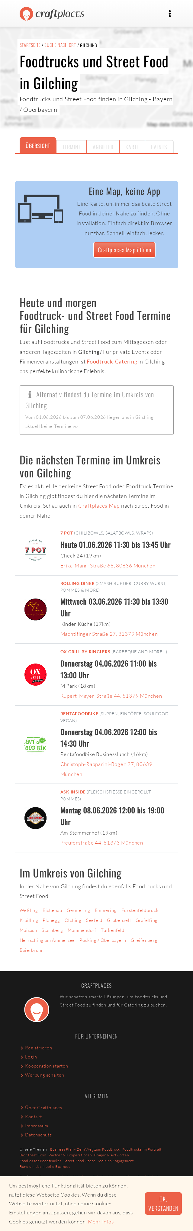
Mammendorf (82, 930)
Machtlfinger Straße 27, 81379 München (109, 634)
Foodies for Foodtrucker (41, 1160)
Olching (73, 920)
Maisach (28, 930)
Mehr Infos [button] (101, 1221)
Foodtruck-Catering (112, 361)
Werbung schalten (42, 1075)
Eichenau (52, 910)
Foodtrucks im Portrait (142, 1149)
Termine (71, 147)
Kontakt (31, 1117)
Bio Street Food (33, 1155)
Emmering (106, 910)
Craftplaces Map (99, 505)
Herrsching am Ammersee (47, 940)
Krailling (29, 920)
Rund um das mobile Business (45, 1166)
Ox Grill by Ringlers (85, 651)
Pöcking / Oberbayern (102, 940)
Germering (78, 910)
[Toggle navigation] (170, 14)
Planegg (51, 920)
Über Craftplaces (41, 1107)
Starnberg (52, 930)
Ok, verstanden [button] (163, 1203)
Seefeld (94, 920)
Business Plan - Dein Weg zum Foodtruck (85, 1149)
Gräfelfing (147, 920)
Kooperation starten (44, 1066)
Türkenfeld (112, 930)
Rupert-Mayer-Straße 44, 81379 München (111, 696)
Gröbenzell (119, 920)
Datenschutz (36, 1135)
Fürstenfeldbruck (140, 910)
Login (28, 1057)
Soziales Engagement (116, 1160)
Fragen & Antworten (111, 1155)
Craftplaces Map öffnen (124, 249)
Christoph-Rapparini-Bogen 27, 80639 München (106, 769)
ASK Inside (73, 792)
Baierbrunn (32, 950)
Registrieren (36, 1048)
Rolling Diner (77, 583)
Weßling (29, 910)
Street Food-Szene (79, 1160)
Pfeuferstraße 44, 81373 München (101, 842)
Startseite (30, 44)
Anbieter (103, 147)
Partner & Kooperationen (70, 1155)
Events (159, 147)
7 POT (66, 533)
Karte (132, 147)
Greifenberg (144, 940)
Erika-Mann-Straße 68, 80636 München (108, 565)
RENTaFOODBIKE (79, 713)
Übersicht (38, 146)
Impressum (34, 1126)
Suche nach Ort (60, 44)
